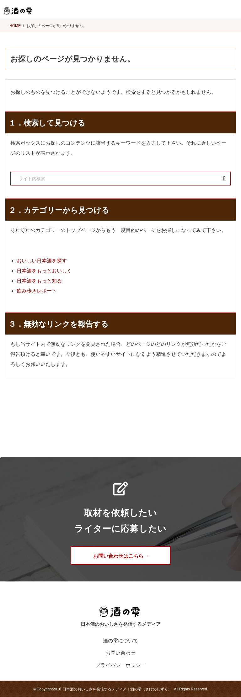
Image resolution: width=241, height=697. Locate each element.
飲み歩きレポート (37, 290)
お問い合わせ (120, 653)
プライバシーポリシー (120, 665)
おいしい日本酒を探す (42, 260)
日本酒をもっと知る (39, 280)
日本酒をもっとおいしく (44, 270)
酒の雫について (120, 640)
